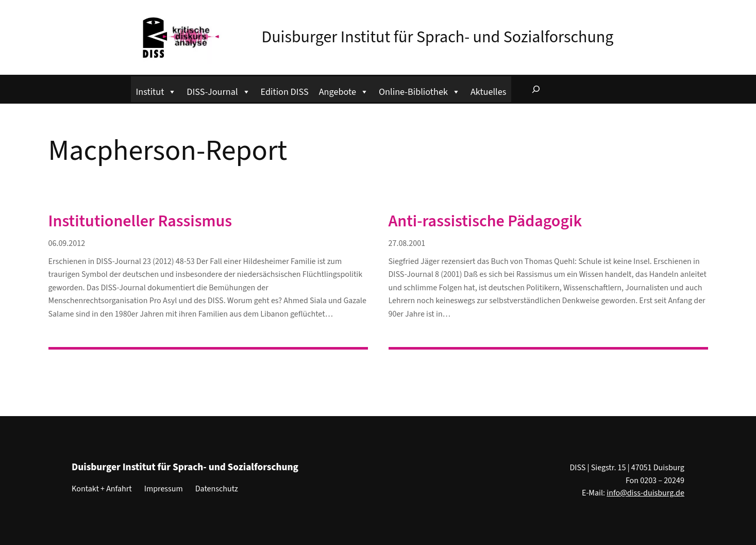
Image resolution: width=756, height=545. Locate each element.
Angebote (343, 90)
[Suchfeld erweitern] (536, 89)
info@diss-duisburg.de (645, 493)
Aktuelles (488, 91)
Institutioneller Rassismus (140, 221)
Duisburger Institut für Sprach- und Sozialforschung (438, 37)
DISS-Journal (218, 90)
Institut (156, 90)
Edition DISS (285, 91)
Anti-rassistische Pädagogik (485, 221)
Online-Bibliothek (419, 90)
